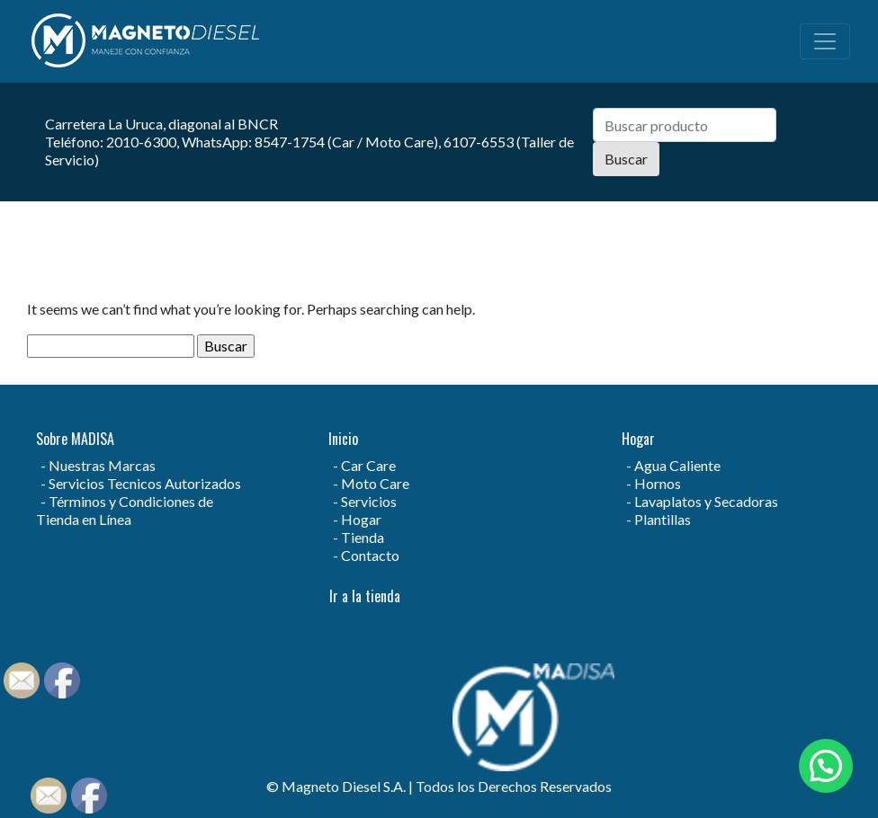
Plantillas (662, 519)
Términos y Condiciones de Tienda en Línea (124, 510)
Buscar (626, 158)
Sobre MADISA (75, 438)
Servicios (369, 501)
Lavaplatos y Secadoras (706, 501)
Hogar (361, 519)
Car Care (368, 465)
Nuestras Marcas (102, 465)
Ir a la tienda (364, 596)
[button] (826, 766)
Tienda (362, 537)
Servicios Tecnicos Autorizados (145, 483)
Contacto (370, 555)
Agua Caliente (677, 465)
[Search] (684, 125)
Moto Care (375, 483)
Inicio (343, 438)
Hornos (657, 483)
